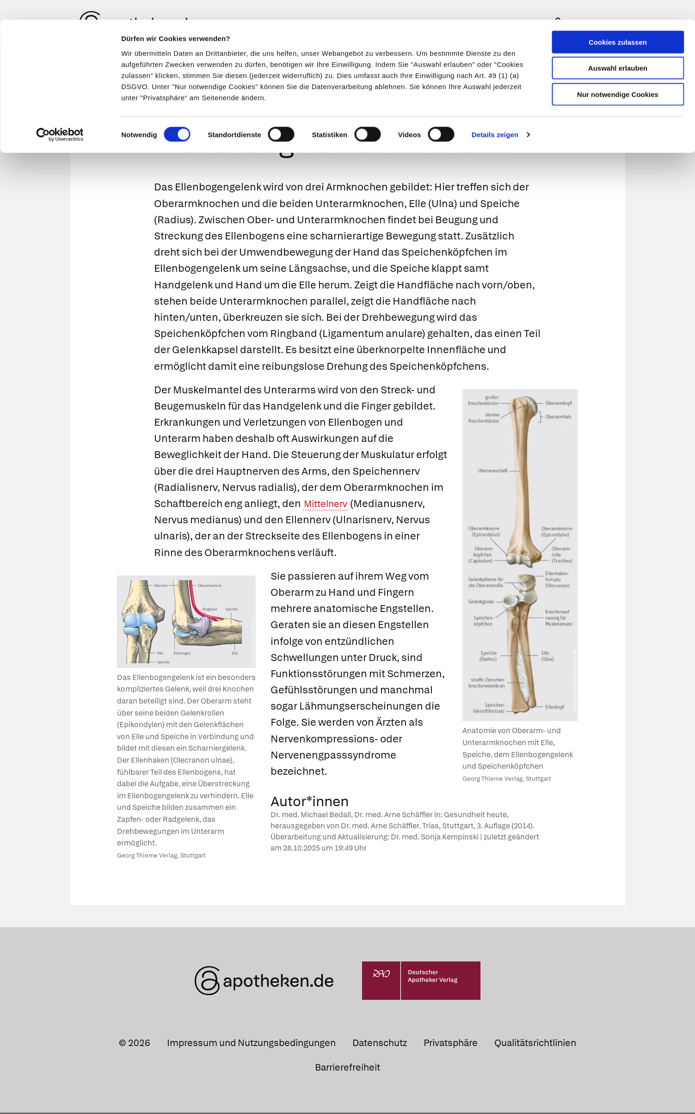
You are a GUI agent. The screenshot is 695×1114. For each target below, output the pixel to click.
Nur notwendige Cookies (617, 75)
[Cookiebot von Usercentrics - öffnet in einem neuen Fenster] (59, 115)
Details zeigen (495, 115)
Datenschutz (379, 1044)
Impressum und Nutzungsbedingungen (251, 1044)
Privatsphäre (451, 1044)
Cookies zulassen (618, 22)
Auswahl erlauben (617, 49)
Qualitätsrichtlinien (535, 1044)
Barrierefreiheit (347, 1069)
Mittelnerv (328, 505)
